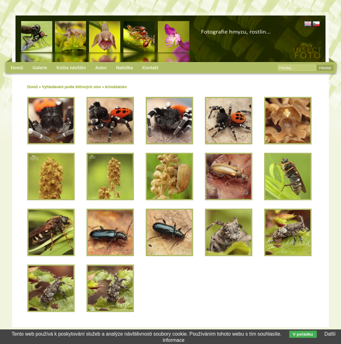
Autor (101, 67)
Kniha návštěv (71, 67)
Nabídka (124, 67)
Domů (32, 87)
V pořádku (303, 334)
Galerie (40, 67)
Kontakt (150, 67)
